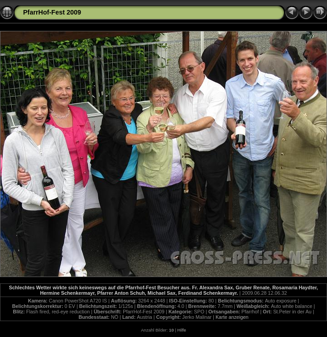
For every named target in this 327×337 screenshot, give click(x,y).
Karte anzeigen (232, 317)
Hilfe (182, 329)
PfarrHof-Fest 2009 (52, 12)
